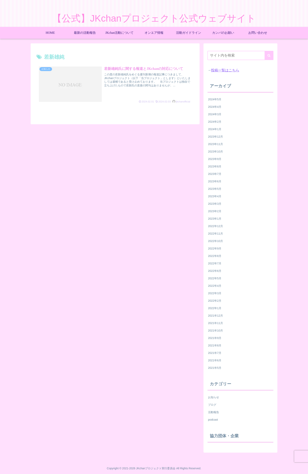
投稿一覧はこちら (225, 70)
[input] (240, 55)
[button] (269, 55)
